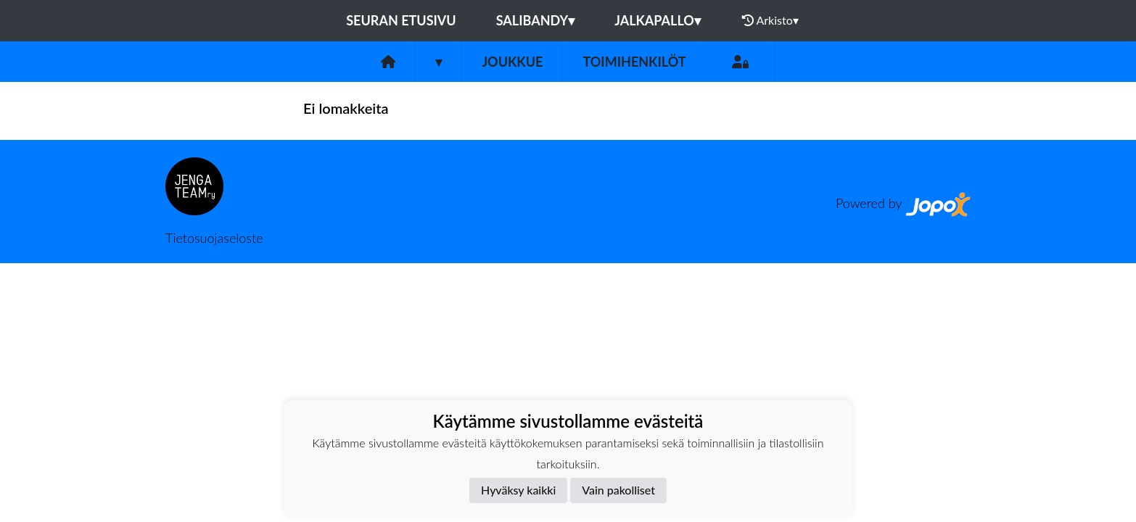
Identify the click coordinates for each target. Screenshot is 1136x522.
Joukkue (512, 62)
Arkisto (770, 20)
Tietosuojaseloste (214, 238)
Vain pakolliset (618, 490)
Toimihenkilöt (634, 62)
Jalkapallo (657, 20)
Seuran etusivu (401, 20)
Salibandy (535, 20)
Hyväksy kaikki (518, 490)
